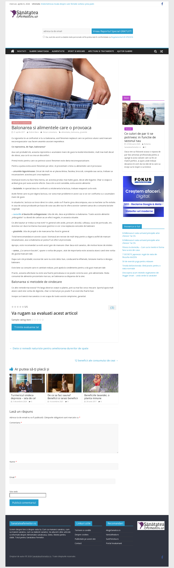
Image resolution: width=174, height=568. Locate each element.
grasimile (83, 132)
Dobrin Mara (34, 132)
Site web (14, 491)
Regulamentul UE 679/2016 (122, 37)
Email (13, 477)
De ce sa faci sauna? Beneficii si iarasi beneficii (63, 397)
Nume (13, 461)
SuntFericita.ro (112, 539)
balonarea (75, 132)
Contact (78, 543)
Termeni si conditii (83, 530)
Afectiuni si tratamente (101, 51)
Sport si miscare (76, 51)
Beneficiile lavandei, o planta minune (96, 397)
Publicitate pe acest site (85, 539)
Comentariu (16, 422)
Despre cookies (81, 534)
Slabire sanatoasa (39, 51)
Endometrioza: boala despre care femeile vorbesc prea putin (67, 4)
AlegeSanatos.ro (113, 530)
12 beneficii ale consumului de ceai (96, 360)
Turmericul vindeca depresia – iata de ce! (23, 397)
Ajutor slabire (124, 51)
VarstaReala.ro (112, 534)
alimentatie (65, 132)
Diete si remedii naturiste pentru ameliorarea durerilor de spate (49, 348)
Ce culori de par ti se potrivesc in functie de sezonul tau (140, 137)
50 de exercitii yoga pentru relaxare (137, 261)
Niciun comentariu (49, 132)
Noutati (21, 51)
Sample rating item (21, 319)
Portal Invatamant (114, 543)
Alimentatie (58, 51)
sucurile (17, 214)
